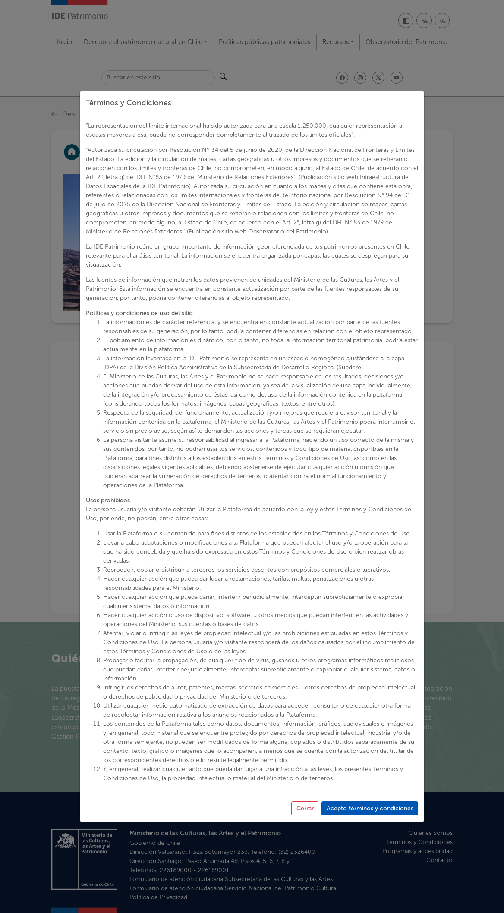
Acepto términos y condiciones (370, 808)
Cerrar (305, 808)
